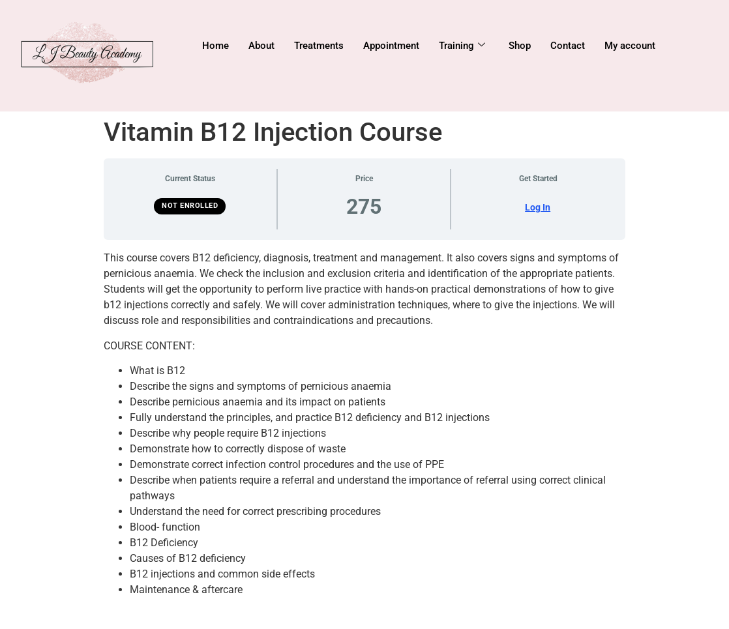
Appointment (391, 45)
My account (629, 45)
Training (462, 45)
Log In (537, 207)
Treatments (319, 45)
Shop (520, 45)
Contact (567, 45)
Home (215, 45)
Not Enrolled (190, 205)
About (261, 45)
